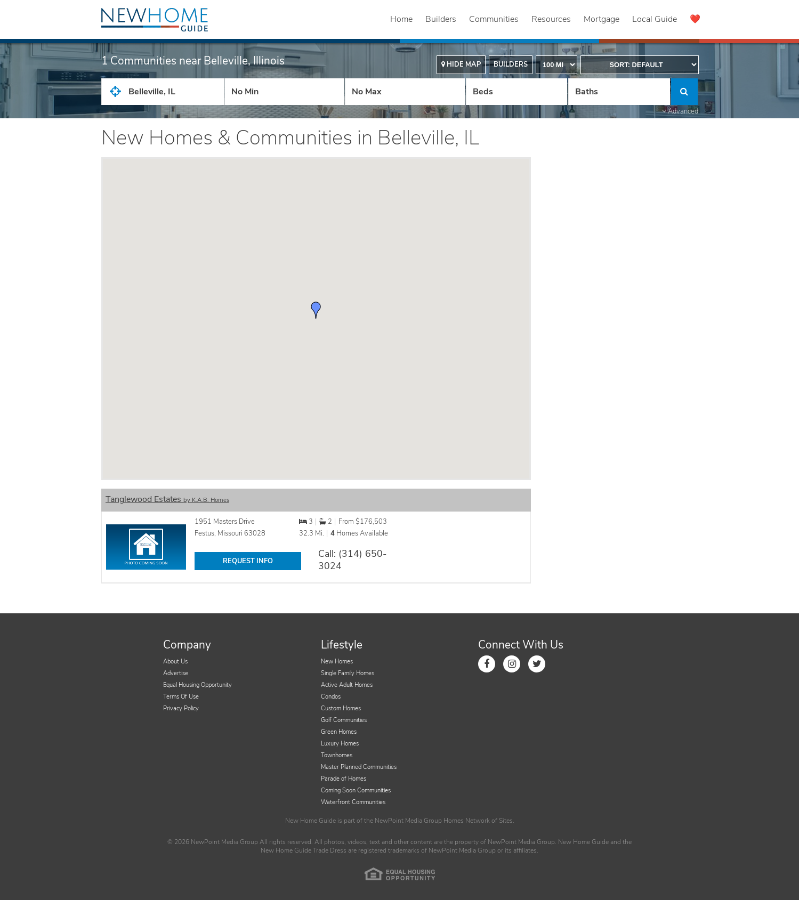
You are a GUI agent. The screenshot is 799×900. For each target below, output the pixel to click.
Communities (494, 19)
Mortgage (601, 19)
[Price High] (405, 91)
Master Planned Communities (359, 767)
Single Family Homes (347, 673)
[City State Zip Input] (162, 91)
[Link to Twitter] (536, 663)
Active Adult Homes (347, 685)
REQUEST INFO (248, 561)
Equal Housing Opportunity (197, 685)
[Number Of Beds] (516, 91)
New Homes (337, 662)
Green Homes (339, 732)
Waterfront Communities (353, 802)
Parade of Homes (343, 779)
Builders (440, 19)
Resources (551, 19)
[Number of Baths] (618, 91)
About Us (175, 662)
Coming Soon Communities (356, 790)
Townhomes (336, 755)
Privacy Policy (181, 708)
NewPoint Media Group (408, 820)
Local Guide (654, 19)
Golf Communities (344, 720)
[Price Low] (284, 91)
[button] (316, 310)
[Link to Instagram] (511, 663)
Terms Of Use (181, 697)
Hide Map (461, 64)
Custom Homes (341, 708)
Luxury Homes (340, 744)
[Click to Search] (684, 91)
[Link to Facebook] (486, 663)
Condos (331, 697)
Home (401, 19)
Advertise (175, 673)
